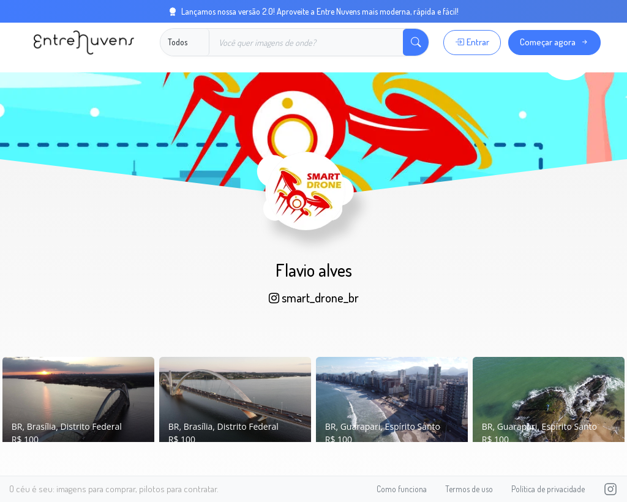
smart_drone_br (314, 297)
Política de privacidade (548, 489)
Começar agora (554, 42)
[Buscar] (306, 42)
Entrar (472, 42)
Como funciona (402, 489)
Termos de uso (469, 489)
